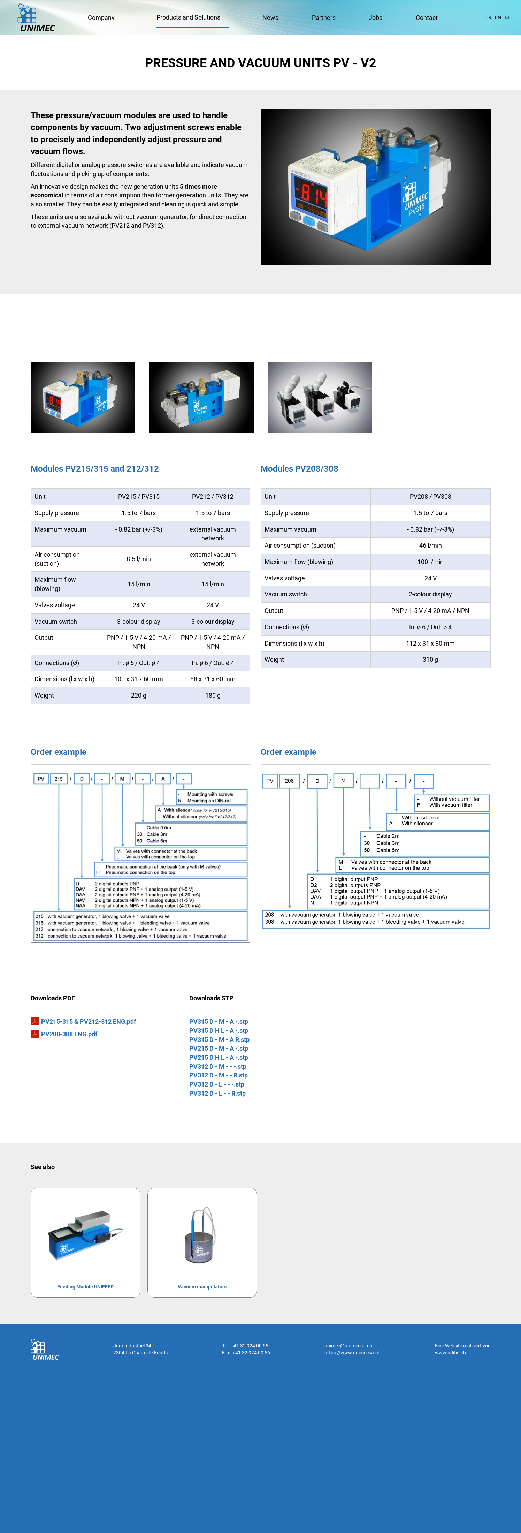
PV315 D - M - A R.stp (219, 1039)
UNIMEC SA (36, 17)
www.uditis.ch (450, 1352)
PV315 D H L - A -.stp (218, 1030)
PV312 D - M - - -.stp (217, 1066)
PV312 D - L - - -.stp (216, 1084)
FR (488, 17)
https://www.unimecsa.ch (352, 1352)
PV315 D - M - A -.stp (218, 1021)
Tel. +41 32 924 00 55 (245, 1345)
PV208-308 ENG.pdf (69, 1034)
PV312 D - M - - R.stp (218, 1075)
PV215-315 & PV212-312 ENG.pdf (88, 1021)
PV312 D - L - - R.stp (217, 1093)
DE (508, 17)
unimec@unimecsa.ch (348, 1345)
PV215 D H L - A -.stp (218, 1057)
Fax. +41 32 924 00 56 (246, 1352)
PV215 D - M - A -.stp (218, 1048)
